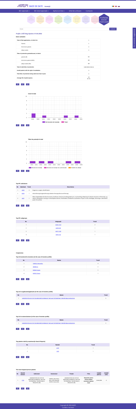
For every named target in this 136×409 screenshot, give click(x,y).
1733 (23, 380)
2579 (57, 348)
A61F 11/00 (58, 231)
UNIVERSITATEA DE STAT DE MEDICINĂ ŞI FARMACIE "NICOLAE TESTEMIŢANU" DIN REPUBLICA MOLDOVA (48, 298)
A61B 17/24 (58, 225)
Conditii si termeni (68, 407)
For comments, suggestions (134, 38)
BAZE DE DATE (36, 6)
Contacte (89, 11)
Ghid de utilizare (75, 11)
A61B (23, 190)
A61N (23, 193)
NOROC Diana (36, 273)
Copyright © (64, 405)
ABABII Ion (35, 267)
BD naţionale (24, 11)
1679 (57, 351)
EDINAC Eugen (36, 270)
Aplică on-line (58, 11)
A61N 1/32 (58, 234)
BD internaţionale (41, 11)
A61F (23, 198)
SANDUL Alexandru (38, 263)
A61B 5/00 (58, 228)
